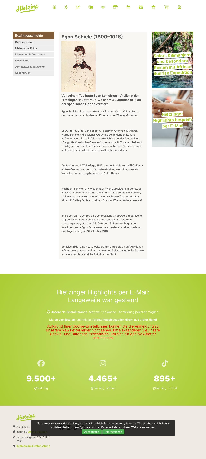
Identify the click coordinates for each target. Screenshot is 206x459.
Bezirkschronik (24, 42)
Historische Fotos (26, 48)
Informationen (113, 431)
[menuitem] (120, 7)
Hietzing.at (27, 8)
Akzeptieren (91, 431)
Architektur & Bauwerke (30, 66)
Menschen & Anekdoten (30, 54)
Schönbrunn (23, 72)
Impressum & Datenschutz (33, 446)
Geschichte (22, 60)
